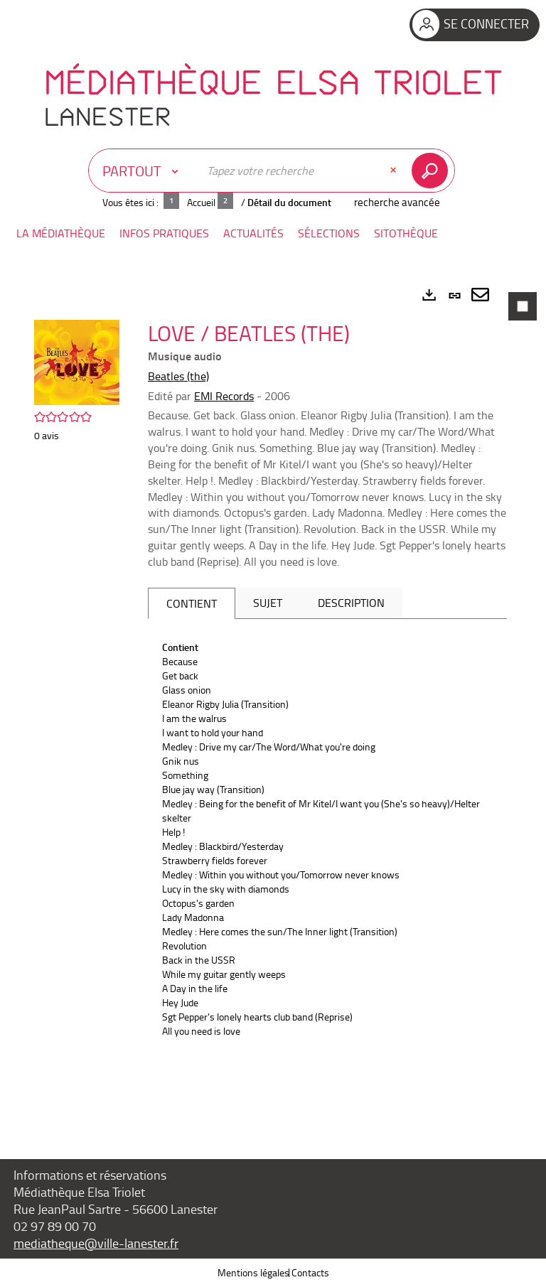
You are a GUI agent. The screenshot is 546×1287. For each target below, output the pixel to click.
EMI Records (224, 396)
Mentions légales (253, 1272)
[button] (60, 233)
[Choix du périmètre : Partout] (143, 170)
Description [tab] (351, 602)
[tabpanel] (273, 699)
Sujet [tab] (267, 602)
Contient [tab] (191, 603)
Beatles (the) (178, 376)
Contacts (310, 1272)
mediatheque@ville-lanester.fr (96, 1242)
